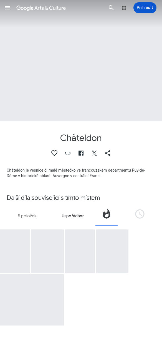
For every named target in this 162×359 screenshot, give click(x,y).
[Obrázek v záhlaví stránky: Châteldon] (81, 60)
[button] (7, 7)
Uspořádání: (73, 215)
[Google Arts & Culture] (59, 8)
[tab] (106, 216)
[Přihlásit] (144, 7)
